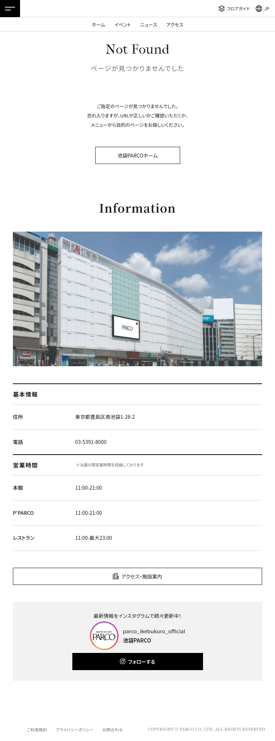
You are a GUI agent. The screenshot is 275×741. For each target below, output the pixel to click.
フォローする (141, 661)
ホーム (98, 24)
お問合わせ (112, 729)
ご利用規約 (37, 729)
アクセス (175, 24)
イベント (122, 24)
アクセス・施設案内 (141, 576)
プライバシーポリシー (75, 729)
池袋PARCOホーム (137, 155)
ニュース (148, 24)
